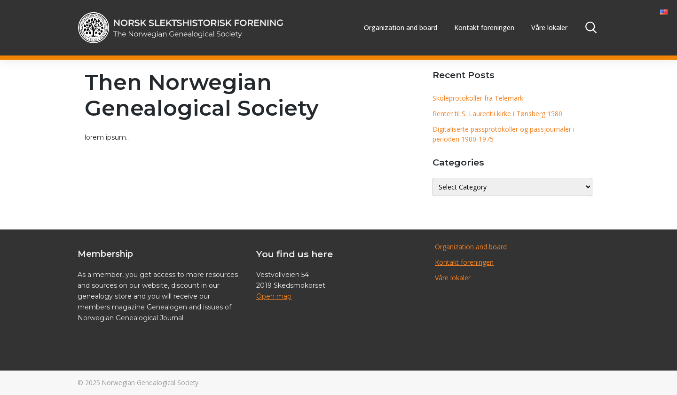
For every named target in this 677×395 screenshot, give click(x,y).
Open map (273, 296)
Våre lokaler (549, 27)
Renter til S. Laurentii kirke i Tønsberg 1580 (497, 113)
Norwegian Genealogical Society (150, 382)
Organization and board (400, 27)
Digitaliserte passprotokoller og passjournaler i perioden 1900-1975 (504, 134)
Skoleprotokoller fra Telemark (478, 98)
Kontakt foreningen (484, 27)
